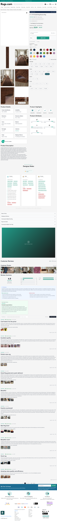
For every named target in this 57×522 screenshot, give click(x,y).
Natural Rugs (18, 7)
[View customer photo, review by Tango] (17, 270)
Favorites (51, 4)
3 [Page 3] (28, 483)
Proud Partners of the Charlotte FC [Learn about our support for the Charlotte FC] (20, 509)
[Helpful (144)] (53, 332)
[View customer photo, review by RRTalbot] (43, 270)
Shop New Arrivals (28, 0)
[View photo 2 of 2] (5, 329)
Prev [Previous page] (23, 483)
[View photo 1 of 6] (2, 345)
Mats (35, 7)
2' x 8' (44, 71)
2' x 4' (31, 71)
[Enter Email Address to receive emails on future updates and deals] (44, 486)
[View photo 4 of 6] (12, 345)
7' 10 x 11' (41, 66)
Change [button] (36, 44)
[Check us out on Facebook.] (42, 511)
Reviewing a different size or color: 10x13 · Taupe (8, 474)
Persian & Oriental (7, 7)
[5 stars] (8, 317)
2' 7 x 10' (48, 71)
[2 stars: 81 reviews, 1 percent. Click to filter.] (28, 282)
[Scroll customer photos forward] (55, 270)
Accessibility (30, 516)
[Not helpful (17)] (55, 450)
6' (40, 83)
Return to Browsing (3, 9)
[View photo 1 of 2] (2, 329)
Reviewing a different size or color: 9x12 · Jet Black (8, 428)
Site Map (16, 514)
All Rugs (2, 7)
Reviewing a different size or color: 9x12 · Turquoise (9, 311)
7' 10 (37, 78)
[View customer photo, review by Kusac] (10, 270)
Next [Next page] (34, 483)
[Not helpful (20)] (55, 348)
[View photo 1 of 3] (2, 417)
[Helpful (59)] (53, 402)
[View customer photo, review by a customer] (4, 270)
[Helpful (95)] (53, 348)
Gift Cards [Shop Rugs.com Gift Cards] (16, 510)
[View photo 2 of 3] (5, 417)
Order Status (54, 0)
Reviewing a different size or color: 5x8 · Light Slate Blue (9, 445)
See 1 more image (22, 102)
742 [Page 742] (31, 483)
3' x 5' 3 (36, 63)
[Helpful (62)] (53, 385)
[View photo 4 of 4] (12, 382)
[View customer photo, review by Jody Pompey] (37, 270)
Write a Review (53, 316)
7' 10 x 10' (36, 66)
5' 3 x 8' (49, 63)
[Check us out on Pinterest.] (48, 511)
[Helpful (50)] (53, 420)
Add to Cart (43, 37)
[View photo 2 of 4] (5, 382)
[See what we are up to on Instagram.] (44, 511)
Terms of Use (3, 516)
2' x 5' (35, 71)
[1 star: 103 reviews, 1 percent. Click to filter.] (28, 284)
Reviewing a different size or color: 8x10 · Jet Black (8, 460)
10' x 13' (51, 66)
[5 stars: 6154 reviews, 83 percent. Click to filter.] (28, 278)
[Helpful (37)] (54, 479)
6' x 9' (53, 63)
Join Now (53, 485)
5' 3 (37, 83)
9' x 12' (46, 66)
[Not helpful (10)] (55, 385)
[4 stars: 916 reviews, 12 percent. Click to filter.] (28, 279)
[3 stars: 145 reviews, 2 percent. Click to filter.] (28, 281)
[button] (27, 13)
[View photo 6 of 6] (18, 345)
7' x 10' (32, 66)
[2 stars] (16, 317)
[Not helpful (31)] (55, 332)
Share (38, 41)
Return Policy (30, 515)
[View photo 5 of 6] (15, 345)
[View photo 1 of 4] (2, 382)
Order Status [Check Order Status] (30, 510)
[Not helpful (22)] (55, 367)
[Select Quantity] (34, 38)
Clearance (54, 7)
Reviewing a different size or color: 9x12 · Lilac (7, 343)
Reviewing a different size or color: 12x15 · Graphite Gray (9, 397)
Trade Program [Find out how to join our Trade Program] (17, 517)
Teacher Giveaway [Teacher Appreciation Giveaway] (17, 520)
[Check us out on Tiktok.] (46, 511)
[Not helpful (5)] (55, 420)
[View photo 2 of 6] (5, 345)
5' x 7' (44, 63)
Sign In (47, 4)
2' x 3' (31, 63)
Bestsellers (16, 516)
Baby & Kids (28, 7)
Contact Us (30, 509)
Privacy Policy (40, 489)
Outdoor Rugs (23, 7)
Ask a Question (32, 41)
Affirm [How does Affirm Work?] (15, 515)
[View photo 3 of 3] (8, 417)
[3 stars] (13, 317)
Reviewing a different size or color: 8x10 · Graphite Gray (9, 362)
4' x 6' (40, 63)
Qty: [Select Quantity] (31, 37)
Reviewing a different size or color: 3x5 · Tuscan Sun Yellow (9, 327)
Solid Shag (14, 9)
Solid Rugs (11, 9)
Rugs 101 (30, 514)
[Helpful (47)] (53, 434)
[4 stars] (11, 317)
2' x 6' (39, 71)
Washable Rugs (13, 7)
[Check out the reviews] (45, 516)
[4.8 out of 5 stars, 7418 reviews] (33, 17)
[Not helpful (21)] (55, 465)
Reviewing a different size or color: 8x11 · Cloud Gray (8, 379)
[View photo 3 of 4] (8, 382)
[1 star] (18, 317)
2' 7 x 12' (53, 71)
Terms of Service (46, 489)
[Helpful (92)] (53, 367)
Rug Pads (32, 7)
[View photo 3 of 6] (8, 345)
